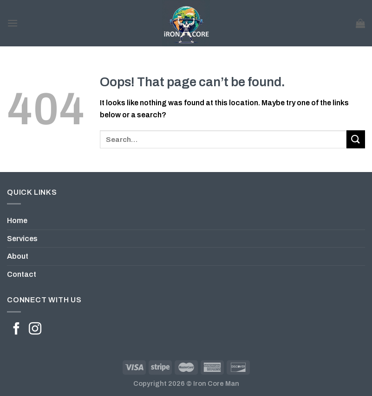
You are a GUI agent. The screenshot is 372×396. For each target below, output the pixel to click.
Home (17, 220)
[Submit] (355, 139)
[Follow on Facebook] (16, 330)
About (17, 256)
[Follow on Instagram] (35, 330)
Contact (21, 274)
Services (22, 239)
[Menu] (12, 23)
